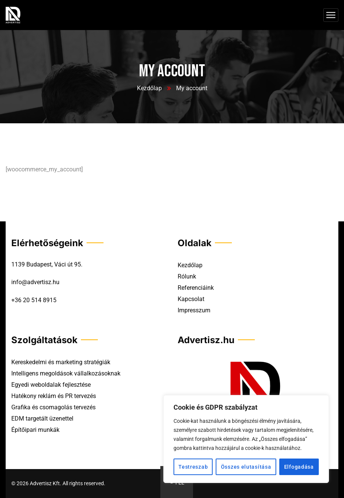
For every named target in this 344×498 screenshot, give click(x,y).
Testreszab (193, 467)
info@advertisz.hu (35, 282)
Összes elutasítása (246, 467)
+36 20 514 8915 (33, 300)
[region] (246, 439)
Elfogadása (299, 467)
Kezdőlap (149, 88)
